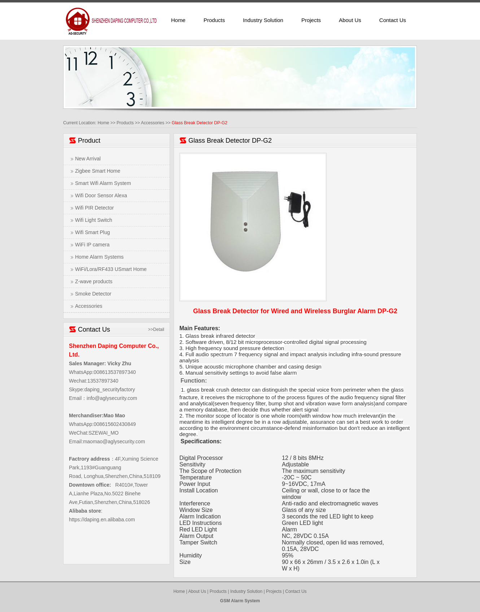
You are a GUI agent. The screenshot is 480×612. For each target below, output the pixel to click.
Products (214, 20)
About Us (350, 20)
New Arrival (88, 158)
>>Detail (156, 329)
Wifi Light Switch (93, 220)
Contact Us (392, 20)
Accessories (152, 122)
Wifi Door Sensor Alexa (101, 195)
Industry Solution (263, 20)
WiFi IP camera (92, 244)
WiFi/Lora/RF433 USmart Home (111, 269)
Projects (311, 20)
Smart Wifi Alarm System (103, 183)
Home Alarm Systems (99, 257)
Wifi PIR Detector (94, 208)
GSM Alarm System (240, 600)
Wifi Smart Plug (92, 232)
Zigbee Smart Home (97, 171)
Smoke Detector (93, 294)
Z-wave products (93, 281)
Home (178, 20)
